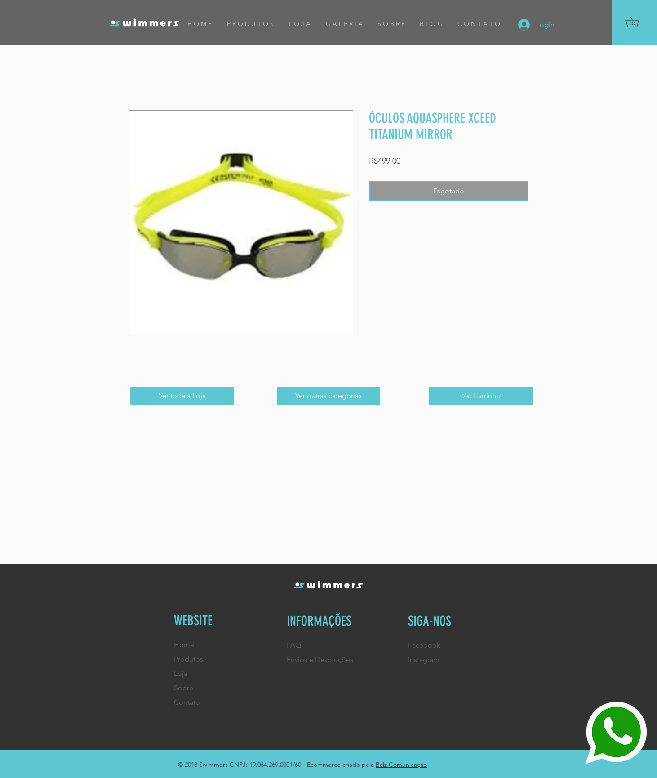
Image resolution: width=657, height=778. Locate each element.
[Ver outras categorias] (328, 396)
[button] (637, 21)
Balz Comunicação (401, 764)
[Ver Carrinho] (481, 396)
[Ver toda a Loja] (182, 396)
